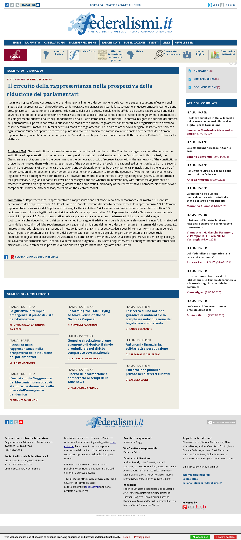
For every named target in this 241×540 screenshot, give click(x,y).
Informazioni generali (196, 474)
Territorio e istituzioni (223, 55)
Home (17, 42)
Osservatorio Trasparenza (167, 55)
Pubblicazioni (134, 42)
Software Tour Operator (120, 520)
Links (166, 42)
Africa (134, 55)
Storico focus (82, 55)
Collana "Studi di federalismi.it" (202, 483)
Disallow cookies (225, 537)
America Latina (52, 55)
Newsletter (184, 42)
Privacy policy (142, 537)
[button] (214, 5)
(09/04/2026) (206, 179)
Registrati (227, 5)
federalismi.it (92, 487)
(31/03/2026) (209, 262)
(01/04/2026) (207, 206)
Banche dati (110, 42)
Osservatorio (54, 42)
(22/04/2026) (210, 132)
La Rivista (32, 42)
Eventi (154, 42)
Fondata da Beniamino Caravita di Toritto (114, 5)
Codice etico (190, 479)
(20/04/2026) (208, 157)
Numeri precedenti (83, 42)
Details (126, 537)
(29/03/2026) (204, 292)
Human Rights (193, 55)
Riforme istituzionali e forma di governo (110, 56)
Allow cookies (200, 537)
